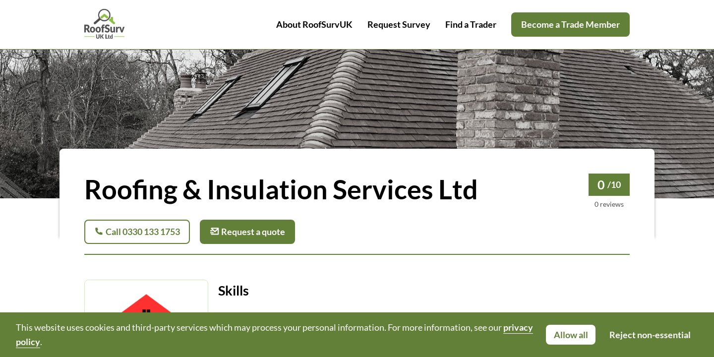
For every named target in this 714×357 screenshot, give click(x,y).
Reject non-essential (650, 334)
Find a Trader (470, 24)
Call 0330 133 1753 (137, 231)
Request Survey (398, 24)
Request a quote (247, 231)
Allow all (571, 334)
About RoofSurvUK (314, 24)
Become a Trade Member (570, 24)
